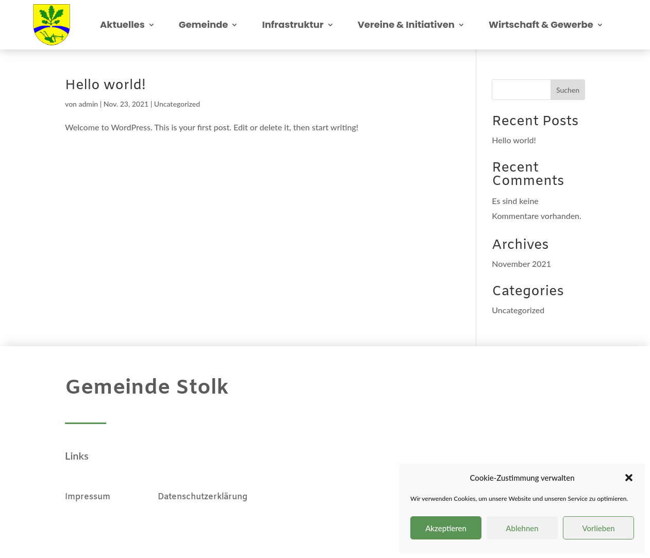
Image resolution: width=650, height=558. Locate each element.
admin (88, 103)
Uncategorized (177, 103)
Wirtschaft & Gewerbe (541, 24)
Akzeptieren (445, 528)
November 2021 (521, 263)
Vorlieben (598, 528)
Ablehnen (522, 528)
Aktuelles (122, 24)
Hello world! (105, 86)
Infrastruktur (292, 24)
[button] (629, 477)
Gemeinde (203, 24)
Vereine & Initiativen (406, 24)
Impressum (111, 497)
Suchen (567, 90)
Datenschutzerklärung (202, 497)
